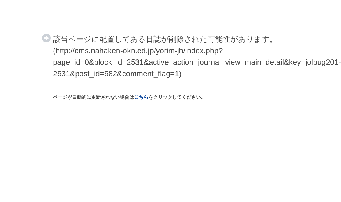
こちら (141, 97)
